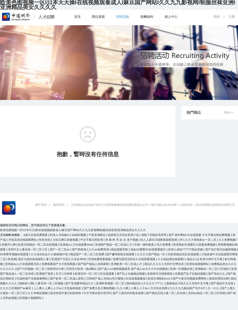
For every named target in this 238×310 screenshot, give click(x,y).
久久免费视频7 (228, 239)
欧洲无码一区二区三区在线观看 (95, 273)
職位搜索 (98, 16)
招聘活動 (122, 16)
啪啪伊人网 (26, 283)
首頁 (77, 16)
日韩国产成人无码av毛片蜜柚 (105, 278)
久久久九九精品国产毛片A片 (188, 288)
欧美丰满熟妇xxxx (159, 278)
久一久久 (214, 288)
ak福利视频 (79, 234)
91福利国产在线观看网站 (32, 278)
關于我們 (41, 204)
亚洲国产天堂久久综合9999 (69, 259)
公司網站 (76, 204)
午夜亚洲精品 (97, 234)
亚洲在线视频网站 (198, 264)
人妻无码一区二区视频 (49, 283)
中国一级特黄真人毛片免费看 (153, 244)
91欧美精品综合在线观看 (183, 254)
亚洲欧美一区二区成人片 (127, 264)
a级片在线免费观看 (35, 234)
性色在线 (45, 239)
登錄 (216, 16)
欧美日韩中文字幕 (211, 259)
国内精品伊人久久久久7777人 (145, 283)
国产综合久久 (217, 273)
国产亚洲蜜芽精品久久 (79, 283)
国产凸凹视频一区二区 (30, 268)
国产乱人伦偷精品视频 (131, 273)
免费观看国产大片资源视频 (59, 264)
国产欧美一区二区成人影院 (67, 278)
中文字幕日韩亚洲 (92, 239)
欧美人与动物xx (60, 234)
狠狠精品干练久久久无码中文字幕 (187, 283)
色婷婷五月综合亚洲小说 (124, 234)
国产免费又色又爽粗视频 (99, 288)
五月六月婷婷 (64, 273)
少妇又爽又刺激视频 (66, 239)
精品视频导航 (120, 249)
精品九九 (192, 259)
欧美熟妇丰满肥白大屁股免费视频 (194, 244)
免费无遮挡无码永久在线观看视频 (134, 259)
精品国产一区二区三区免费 (87, 254)
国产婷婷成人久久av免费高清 (91, 249)
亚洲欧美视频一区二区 (110, 283)
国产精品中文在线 (222, 283)
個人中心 (171, 16)
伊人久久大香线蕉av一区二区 (198, 239)
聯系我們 (58, 204)
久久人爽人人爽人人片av (133, 288)
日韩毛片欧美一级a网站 (81, 268)
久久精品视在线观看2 (172, 259)
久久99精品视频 (38, 293)
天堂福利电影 (73, 288)
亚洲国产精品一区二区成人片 (114, 244)
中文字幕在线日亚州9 (97, 293)
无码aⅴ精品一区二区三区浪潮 (207, 293)
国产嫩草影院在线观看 (120, 254)
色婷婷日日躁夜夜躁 (160, 273)
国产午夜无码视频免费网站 (190, 278)
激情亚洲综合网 (219, 278)
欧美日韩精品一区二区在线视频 (38, 244)
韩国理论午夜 (56, 268)
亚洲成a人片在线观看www (77, 244)
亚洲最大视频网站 (31, 297)
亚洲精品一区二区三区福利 (212, 268)
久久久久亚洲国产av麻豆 (16, 288)
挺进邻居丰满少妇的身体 (66, 293)
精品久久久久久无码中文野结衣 (164, 264)
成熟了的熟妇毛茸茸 (154, 234)
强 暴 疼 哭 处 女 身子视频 (122, 239)
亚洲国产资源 (45, 273)
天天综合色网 (159, 288)
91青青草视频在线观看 (14, 254)
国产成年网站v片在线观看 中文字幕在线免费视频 (200, 234)
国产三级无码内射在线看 (129, 293)
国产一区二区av (60, 249)
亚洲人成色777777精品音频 (186, 249)
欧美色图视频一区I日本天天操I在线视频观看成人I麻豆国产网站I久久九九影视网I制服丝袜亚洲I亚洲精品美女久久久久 (73, 230)
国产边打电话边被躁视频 (221, 249)
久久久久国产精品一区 (151, 254)
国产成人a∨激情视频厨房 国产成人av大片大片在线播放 (133, 268)
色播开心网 (9, 244)
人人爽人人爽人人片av (48, 288)
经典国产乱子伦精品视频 (191, 273)
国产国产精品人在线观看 (94, 264)
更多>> (228, 112)
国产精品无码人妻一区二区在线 (166, 293)
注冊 (232, 16)
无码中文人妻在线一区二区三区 (28, 249)
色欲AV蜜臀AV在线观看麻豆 (148, 249)
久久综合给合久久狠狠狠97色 (50, 254)
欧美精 (12, 259)
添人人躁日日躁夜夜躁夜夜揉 (159, 239)
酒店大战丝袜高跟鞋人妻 (34, 259)
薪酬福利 (146, 16)
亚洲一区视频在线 (181, 268)
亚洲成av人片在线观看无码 (22, 264)
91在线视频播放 (135, 278)
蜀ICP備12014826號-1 (165, 204)
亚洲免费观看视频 (100, 259)
